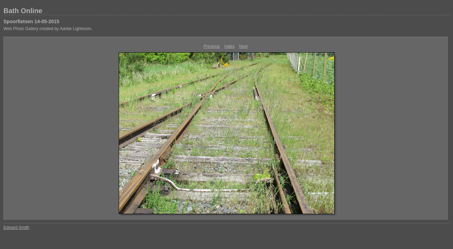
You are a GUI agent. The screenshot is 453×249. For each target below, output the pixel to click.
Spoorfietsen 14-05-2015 (31, 21)
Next (243, 46)
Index (229, 46)
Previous (211, 46)
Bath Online (22, 11)
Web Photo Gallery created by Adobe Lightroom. (47, 28)
